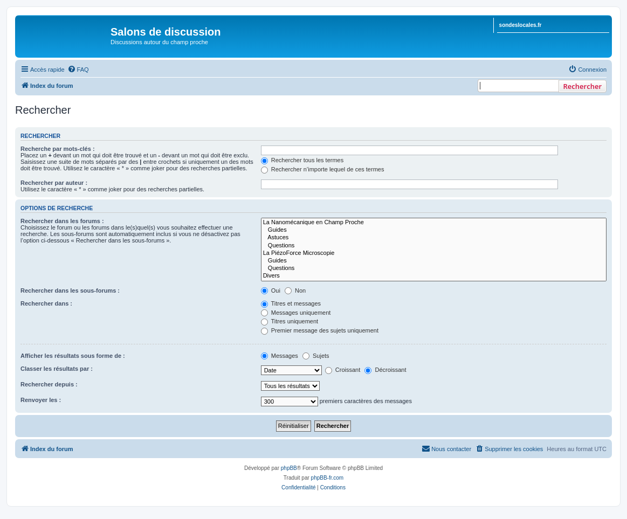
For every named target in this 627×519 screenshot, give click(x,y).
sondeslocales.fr (520, 25)
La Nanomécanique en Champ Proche (433, 222)
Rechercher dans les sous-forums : (70, 290)
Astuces (433, 237)
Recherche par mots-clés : (57, 149)
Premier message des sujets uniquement (319, 330)
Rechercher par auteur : (53, 182)
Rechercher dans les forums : (62, 221)
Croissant (343, 369)
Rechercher (582, 86)
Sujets (315, 355)
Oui (270, 290)
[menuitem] (78, 69)
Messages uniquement (296, 312)
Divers (433, 276)
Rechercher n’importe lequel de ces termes (322, 169)
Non (295, 290)
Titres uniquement (290, 321)
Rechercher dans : (46, 303)
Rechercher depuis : (49, 384)
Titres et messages (291, 303)
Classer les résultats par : (56, 368)
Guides (433, 230)
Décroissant (385, 369)
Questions (433, 246)
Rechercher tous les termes (302, 160)
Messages (279, 355)
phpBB (289, 468)
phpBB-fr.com (327, 478)
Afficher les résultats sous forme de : (72, 355)
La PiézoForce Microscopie (433, 253)
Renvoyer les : (40, 400)
